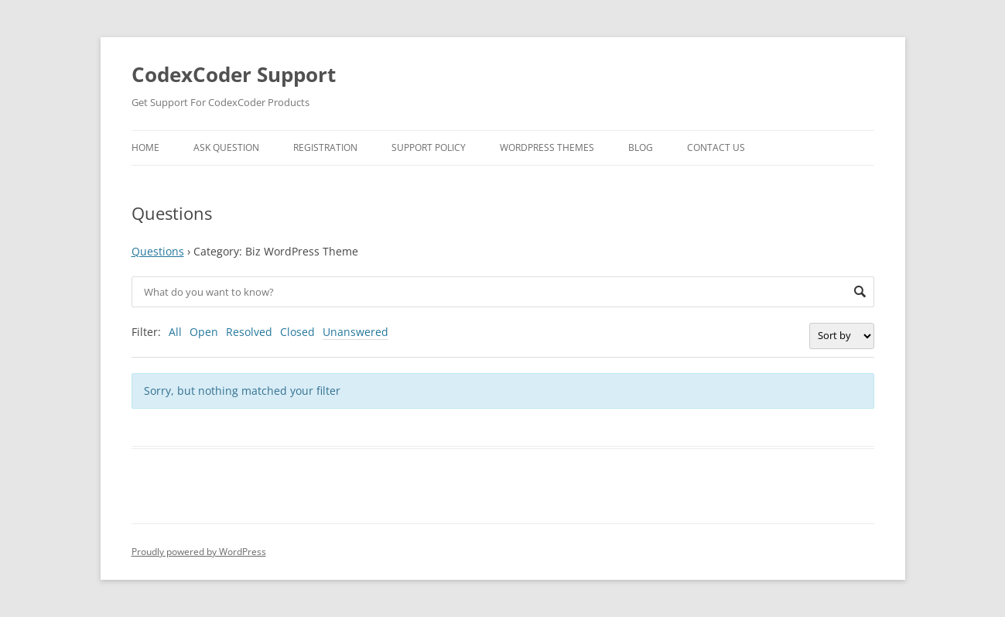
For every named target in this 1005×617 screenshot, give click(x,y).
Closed (297, 331)
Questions (158, 251)
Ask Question (226, 147)
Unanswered (355, 331)
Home (145, 147)
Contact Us (716, 147)
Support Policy (428, 147)
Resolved (249, 331)
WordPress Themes (547, 147)
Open (204, 331)
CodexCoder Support (234, 74)
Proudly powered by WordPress (199, 551)
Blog (640, 147)
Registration (325, 147)
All (175, 331)
